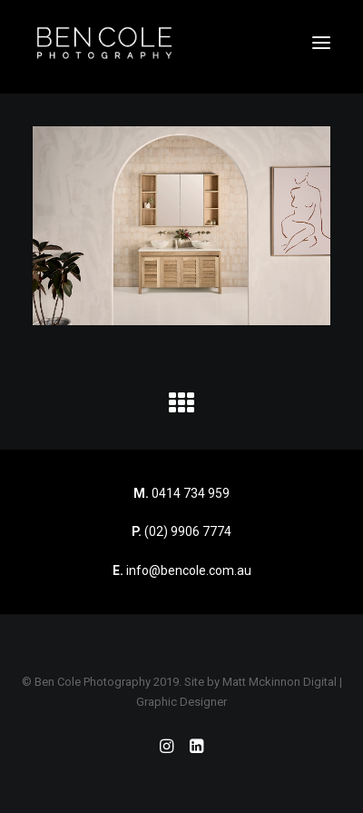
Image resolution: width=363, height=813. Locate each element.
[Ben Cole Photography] (104, 43)
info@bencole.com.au (182, 570)
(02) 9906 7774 (187, 531)
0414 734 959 (191, 493)
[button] (321, 42)
